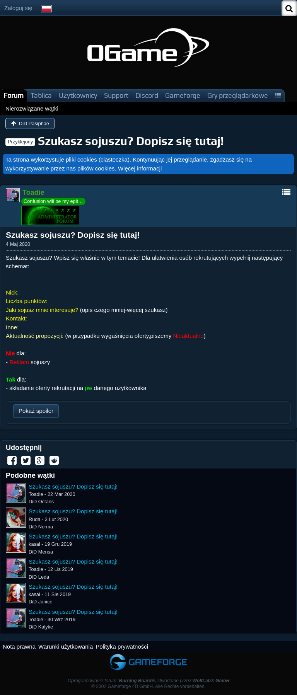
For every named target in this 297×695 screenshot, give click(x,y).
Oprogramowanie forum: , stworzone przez (148, 680)
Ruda (34, 519)
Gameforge (182, 95)
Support (116, 95)
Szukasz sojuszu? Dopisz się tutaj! (131, 141)
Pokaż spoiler (36, 410)
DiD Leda (39, 577)
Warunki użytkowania (65, 646)
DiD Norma (41, 527)
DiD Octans (41, 501)
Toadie (36, 494)
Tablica (41, 95)
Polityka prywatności (122, 646)
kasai (34, 544)
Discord (146, 95)
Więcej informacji (140, 168)
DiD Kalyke (41, 627)
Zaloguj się (18, 8)
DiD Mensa (41, 552)
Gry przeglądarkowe (237, 95)
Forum (13, 95)
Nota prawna (19, 646)
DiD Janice (41, 602)
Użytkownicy (78, 95)
